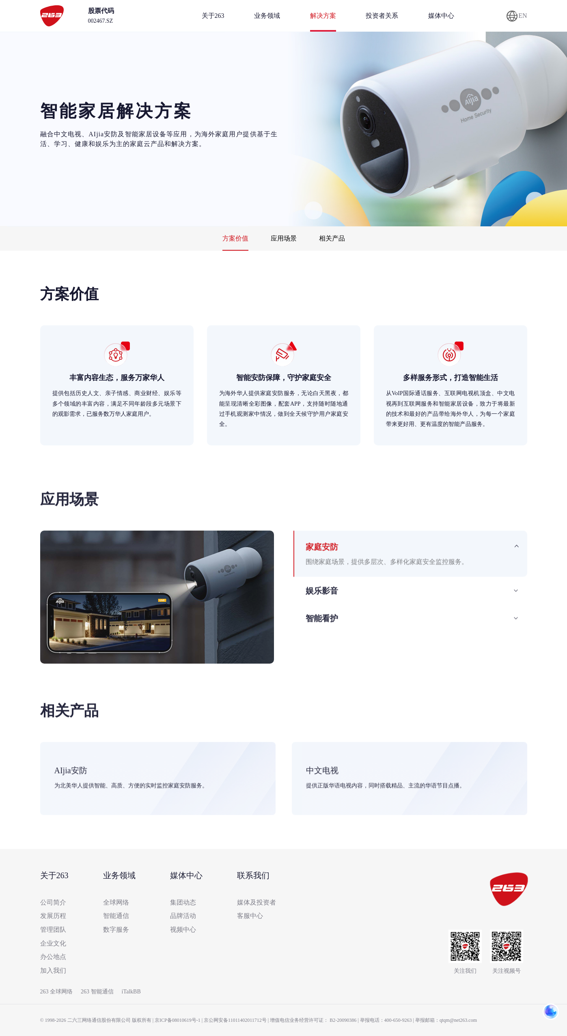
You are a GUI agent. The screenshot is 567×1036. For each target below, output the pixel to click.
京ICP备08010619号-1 (177, 1020)
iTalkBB (131, 992)
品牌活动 (183, 915)
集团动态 (183, 902)
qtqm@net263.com (458, 1020)
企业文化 (53, 943)
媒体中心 (441, 15)
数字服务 (116, 929)
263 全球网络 (56, 992)
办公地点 (53, 956)
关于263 (213, 15)
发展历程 (53, 915)
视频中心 (183, 929)
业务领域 (267, 15)
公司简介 (53, 902)
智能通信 (116, 915)
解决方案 (323, 15)
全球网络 (116, 902)
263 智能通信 (97, 992)
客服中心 (250, 915)
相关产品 (332, 238)
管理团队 (53, 929)
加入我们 (53, 970)
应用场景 (284, 238)
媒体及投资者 (256, 902)
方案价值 (235, 238)
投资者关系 (382, 15)
